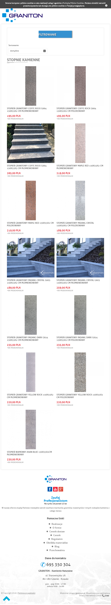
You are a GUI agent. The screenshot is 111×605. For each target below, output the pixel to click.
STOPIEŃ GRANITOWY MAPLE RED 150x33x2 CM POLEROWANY (30, 224)
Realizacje (57, 525)
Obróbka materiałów (57, 544)
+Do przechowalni (15, 118)
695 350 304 (58, 565)
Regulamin (57, 540)
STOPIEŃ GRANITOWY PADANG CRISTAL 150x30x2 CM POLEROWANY (75, 224)
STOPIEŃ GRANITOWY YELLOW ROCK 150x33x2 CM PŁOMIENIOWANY (30, 396)
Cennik (57, 536)
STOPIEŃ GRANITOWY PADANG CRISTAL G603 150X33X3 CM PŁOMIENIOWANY (78, 282)
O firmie (57, 529)
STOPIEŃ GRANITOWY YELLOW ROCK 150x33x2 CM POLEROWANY (80, 396)
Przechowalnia (57, 551)
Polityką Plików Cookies (73, 2)
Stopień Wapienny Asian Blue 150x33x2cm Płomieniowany (29, 454)
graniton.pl (80, 594)
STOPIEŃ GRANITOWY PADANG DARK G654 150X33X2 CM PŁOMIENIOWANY (27, 339)
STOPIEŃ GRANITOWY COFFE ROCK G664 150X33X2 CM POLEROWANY (76, 109)
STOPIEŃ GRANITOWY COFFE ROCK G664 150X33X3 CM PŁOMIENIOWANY (27, 167)
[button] (28, 51)
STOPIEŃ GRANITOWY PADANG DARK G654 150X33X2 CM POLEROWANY (77, 339)
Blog (57, 547)
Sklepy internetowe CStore (90, 596)
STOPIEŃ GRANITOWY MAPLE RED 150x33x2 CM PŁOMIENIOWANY (80, 167)
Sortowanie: (14, 45)
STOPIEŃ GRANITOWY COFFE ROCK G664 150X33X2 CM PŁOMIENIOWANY (27, 109)
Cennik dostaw (57, 532)
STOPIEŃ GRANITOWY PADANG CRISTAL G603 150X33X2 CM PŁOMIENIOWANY (28, 282)
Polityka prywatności (26, 594)
